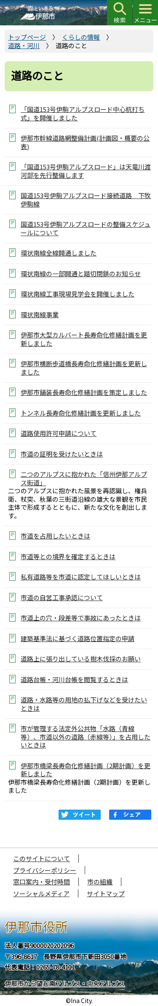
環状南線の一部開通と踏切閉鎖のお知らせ (81, 273)
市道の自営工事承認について (62, 597)
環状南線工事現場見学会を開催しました (77, 293)
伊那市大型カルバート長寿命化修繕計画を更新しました (84, 338)
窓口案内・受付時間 (41, 881)
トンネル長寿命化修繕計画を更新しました (81, 412)
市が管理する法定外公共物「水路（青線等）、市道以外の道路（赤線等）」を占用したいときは (85, 736)
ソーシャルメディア (41, 893)
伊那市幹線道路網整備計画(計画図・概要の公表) (85, 141)
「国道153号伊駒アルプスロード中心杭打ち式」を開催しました (83, 113)
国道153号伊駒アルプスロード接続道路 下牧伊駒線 (86, 199)
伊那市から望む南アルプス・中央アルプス (65, 983)
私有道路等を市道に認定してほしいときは (81, 576)
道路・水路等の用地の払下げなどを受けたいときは (84, 703)
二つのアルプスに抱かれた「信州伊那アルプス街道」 (84, 478)
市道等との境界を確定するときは (68, 556)
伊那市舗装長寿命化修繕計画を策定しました (84, 392)
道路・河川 (24, 45)
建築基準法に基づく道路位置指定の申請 (77, 638)
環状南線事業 (40, 314)
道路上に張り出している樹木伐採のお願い (81, 658)
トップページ (27, 37)
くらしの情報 (81, 37)
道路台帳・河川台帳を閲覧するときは (74, 679)
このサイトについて (41, 858)
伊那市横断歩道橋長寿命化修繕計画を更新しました (84, 367)
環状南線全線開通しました (58, 252)
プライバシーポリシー (44, 870)
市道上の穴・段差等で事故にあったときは (81, 617)
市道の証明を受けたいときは (62, 453)
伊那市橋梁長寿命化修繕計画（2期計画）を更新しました (85, 769)
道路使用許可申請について (58, 433)
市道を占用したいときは (55, 535)
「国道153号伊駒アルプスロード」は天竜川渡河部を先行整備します (86, 170)
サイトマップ (106, 893)
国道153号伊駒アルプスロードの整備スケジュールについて (85, 228)
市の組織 (99, 881)
